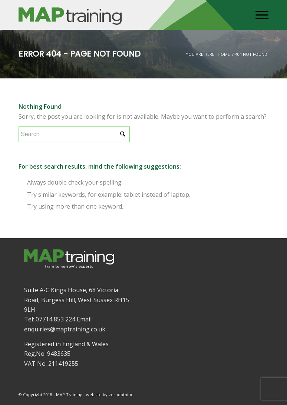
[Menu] (258, 15)
